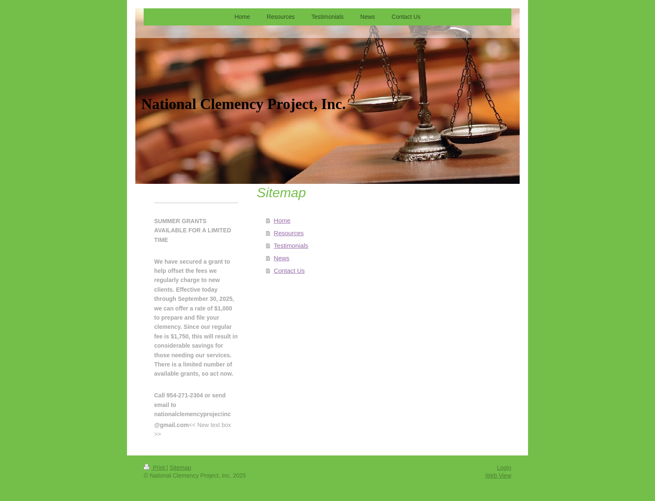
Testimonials (291, 245)
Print (155, 467)
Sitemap (180, 467)
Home (282, 220)
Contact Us (289, 270)
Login (504, 467)
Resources (289, 233)
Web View (498, 475)
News (281, 258)
